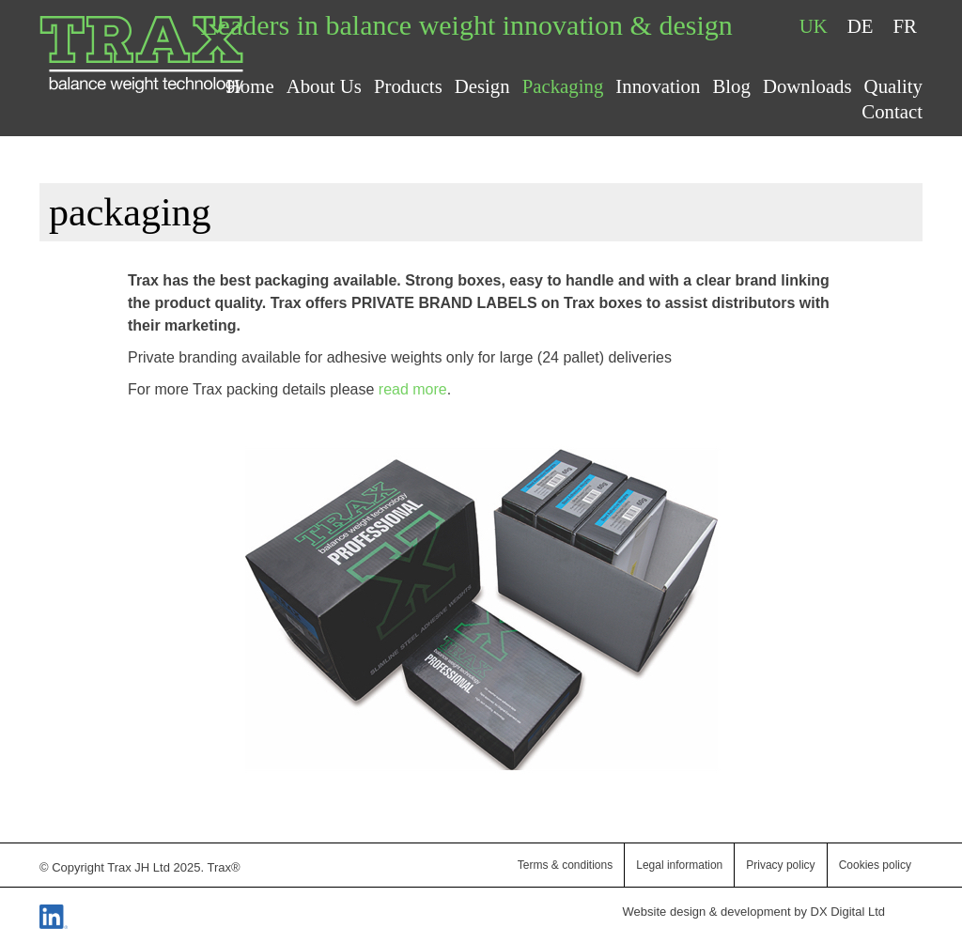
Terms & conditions (565, 865)
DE (860, 26)
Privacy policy (780, 865)
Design (482, 86)
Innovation (657, 86)
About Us (324, 86)
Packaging (563, 86)
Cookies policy (875, 865)
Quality (893, 86)
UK (813, 26)
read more (413, 389)
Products (408, 86)
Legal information (679, 865)
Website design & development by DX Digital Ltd (754, 911)
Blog (731, 86)
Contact (892, 111)
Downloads (807, 86)
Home (250, 86)
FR (905, 26)
